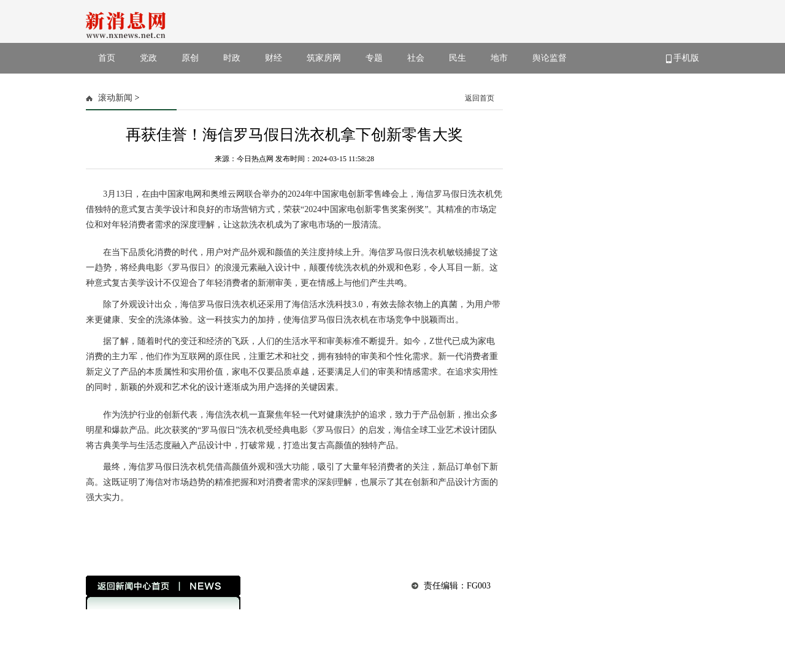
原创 (190, 58)
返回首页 (479, 98)
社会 (415, 58)
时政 (231, 58)
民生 (457, 58)
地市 (499, 58)
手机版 (683, 58)
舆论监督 (549, 58)
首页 (106, 58)
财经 (273, 58)
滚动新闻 (115, 97)
